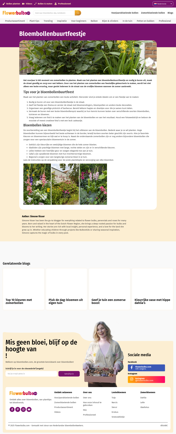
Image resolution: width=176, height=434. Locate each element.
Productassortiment (15, 21)
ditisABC (164, 425)
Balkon (94, 21)
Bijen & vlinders (110, 21)
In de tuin (127, 21)
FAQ (84, 410)
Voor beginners (78, 21)
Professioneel (89, 415)
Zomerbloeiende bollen (153, 13)
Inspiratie (62, 21)
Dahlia (143, 397)
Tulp (114, 397)
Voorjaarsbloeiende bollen (124, 13)
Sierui (114, 407)
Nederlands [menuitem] (161, 4)
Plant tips (34, 21)
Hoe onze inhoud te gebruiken (92, 403)
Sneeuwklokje (118, 417)
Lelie (142, 402)
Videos (57, 412)
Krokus (115, 412)
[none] (163, 3)
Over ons (87, 397)
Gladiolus (144, 407)
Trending (48, 21)
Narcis (114, 402)
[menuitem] (163, 3)
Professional (165, 21)
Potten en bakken (145, 21)
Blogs (170, 13)
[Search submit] (78, 13)
